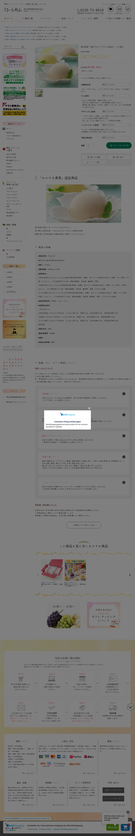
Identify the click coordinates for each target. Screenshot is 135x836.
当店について (67, 18)
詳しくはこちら (28, 773)
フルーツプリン (31, 27)
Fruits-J (9, 167)
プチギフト (10, 139)
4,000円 (9, 282)
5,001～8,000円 (30, 39)
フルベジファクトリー (14, 241)
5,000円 (9, 287)
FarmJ (8, 163)
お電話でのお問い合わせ (113, 790)
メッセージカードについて (55, 482)
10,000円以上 (11, 292)
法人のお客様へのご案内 (119, 18)
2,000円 (9, 272)
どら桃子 (9, 188)
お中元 (12, 30)
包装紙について (49, 394)
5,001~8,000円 (25, 33)
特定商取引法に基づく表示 (85, 826)
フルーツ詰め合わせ (13, 136)
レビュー (111, 10)
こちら (96, 78)
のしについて (48, 415)
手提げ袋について (50, 457)
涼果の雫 (9, 173)
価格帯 (17, 33)
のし (85, 96)
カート (128, 10)
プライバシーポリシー (61, 826)
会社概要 (43, 826)
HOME (7, 27)
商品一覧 (29, 18)
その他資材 (10, 257)
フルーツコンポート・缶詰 (14, 205)
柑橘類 (8, 235)
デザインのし (88, 111)
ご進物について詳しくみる (84, 525)
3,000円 (9, 277)
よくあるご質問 (91, 18)
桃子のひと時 (11, 157)
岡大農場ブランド (12, 160)
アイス (8, 209)
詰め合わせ (10, 132)
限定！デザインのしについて (56, 436)
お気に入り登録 (95, 157)
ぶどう (8, 232)
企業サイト (115, 4)
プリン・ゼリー (26, 30)
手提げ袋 (86, 138)
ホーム (10, 18)
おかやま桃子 (11, 154)
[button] (37, 575)
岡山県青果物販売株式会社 (16, 397)
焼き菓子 (9, 216)
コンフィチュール (12, 201)
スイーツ (18, 30)
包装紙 (85, 85)
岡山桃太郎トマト (12, 212)
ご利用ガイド (125, 4)
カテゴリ (47, 18)
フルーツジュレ (12, 191)
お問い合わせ (119, 10)
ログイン (106, 4)
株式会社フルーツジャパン (16, 402)
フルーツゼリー (12, 194)
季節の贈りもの (14, 36)
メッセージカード (90, 125)
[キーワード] (12, 46)
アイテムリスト (14, 27)
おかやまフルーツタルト (15, 170)
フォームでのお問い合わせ (113, 798)
